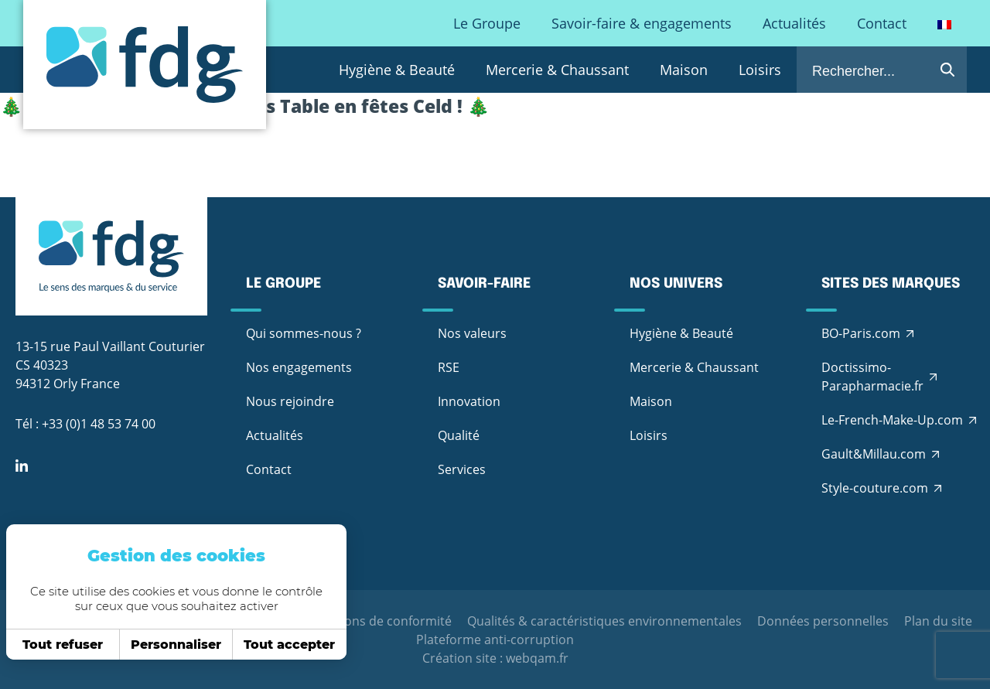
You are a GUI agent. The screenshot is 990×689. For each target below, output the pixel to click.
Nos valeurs (472, 333)
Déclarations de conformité (372, 620)
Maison (684, 69)
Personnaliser (170, 644)
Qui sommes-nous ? (303, 333)
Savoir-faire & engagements (641, 23)
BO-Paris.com (860, 333)
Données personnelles (823, 620)
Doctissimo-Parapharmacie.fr (872, 376)
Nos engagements (299, 367)
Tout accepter (283, 644)
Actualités (794, 23)
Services (462, 469)
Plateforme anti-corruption (495, 639)
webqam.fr (537, 658)
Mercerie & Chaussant (557, 69)
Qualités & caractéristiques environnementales (604, 620)
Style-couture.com (874, 487)
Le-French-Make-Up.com (892, 419)
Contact (881, 23)
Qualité (459, 435)
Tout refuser (56, 644)
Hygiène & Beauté (397, 69)
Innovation (469, 401)
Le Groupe (487, 23)
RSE (448, 367)
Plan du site (938, 620)
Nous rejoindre (290, 401)
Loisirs (760, 69)
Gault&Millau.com (873, 453)
